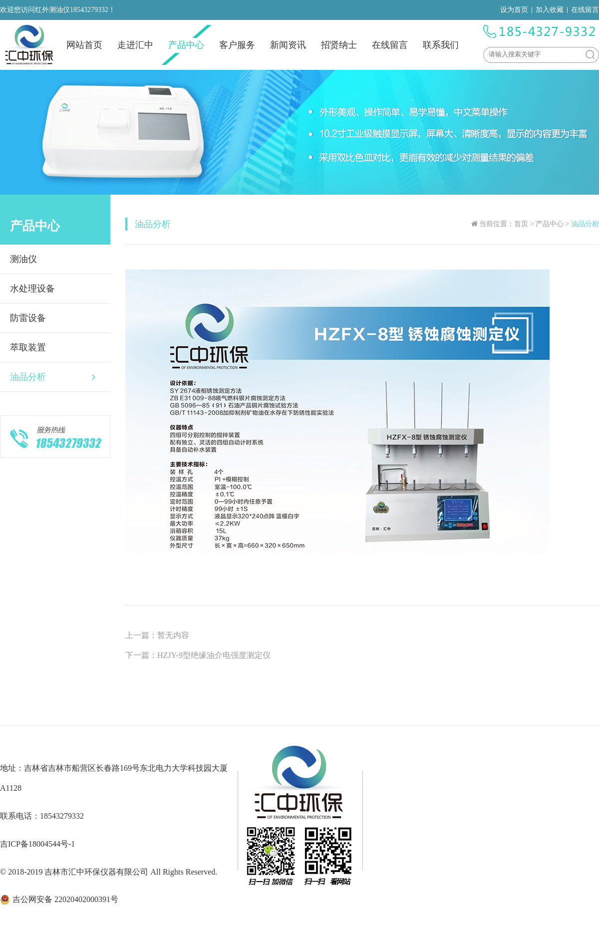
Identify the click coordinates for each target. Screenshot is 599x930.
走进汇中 (135, 45)
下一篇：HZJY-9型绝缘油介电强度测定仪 (198, 655)
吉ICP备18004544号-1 (37, 844)
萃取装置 (28, 347)
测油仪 (23, 259)
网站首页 (84, 45)
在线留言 (585, 9)
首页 (521, 224)
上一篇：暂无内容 (157, 635)
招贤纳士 (339, 45)
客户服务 (237, 45)
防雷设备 (28, 318)
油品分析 (52, 377)
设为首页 (514, 9)
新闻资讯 (288, 45)
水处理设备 (32, 289)
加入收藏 (550, 9)
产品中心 (186, 45)
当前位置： (496, 224)
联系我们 (441, 45)
